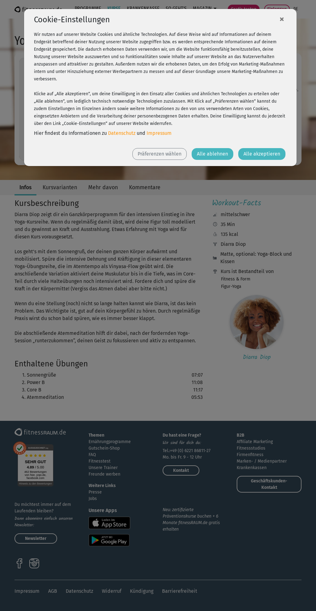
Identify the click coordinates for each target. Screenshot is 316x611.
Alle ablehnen (212, 154)
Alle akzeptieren (261, 154)
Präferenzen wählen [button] (159, 154)
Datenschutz (121, 133)
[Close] (282, 19)
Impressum (159, 133)
